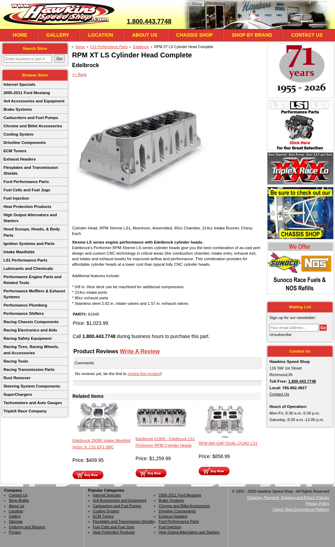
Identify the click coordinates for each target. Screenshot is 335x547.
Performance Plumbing (25, 305)
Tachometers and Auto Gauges (32, 403)
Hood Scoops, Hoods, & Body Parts (31, 232)
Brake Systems (17, 109)
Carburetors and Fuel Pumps (30, 118)
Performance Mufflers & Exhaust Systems (34, 294)
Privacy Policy (317, 503)
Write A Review (140, 351)
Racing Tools (15, 361)
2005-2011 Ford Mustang (26, 93)
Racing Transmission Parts (29, 369)
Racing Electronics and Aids (30, 330)
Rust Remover (16, 378)
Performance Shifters (23, 313)
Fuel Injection (16, 198)
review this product (144, 374)
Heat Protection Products (27, 206)
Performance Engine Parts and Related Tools (32, 280)
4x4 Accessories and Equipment (33, 101)
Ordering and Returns (27, 527)
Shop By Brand (252, 35)
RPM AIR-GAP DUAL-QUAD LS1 (228, 443)
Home (20, 35)
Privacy (15, 532)
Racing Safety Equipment (27, 338)
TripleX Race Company (25, 411)
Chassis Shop (194, 35)
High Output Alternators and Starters (30, 218)
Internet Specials (19, 84)
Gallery (57, 35)
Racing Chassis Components (31, 322)
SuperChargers (17, 394)
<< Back (79, 74)
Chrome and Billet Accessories (32, 126)
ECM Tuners (14, 151)
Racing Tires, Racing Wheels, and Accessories (31, 350)
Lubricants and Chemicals (28, 268)
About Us (144, 35)
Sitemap (16, 521)
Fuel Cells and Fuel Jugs (26, 190)
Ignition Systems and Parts (29, 243)
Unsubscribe (281, 334)
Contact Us (307, 35)
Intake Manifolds (19, 252)
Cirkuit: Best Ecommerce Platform (301, 509)
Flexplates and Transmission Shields (30, 170)
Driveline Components (24, 142)
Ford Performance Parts (26, 182)
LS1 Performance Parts (25, 260)
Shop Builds (19, 500)
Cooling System (18, 134)
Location (100, 35)
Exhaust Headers (19, 159)
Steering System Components (31, 386)
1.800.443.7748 (149, 21)
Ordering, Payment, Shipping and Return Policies (288, 497)
